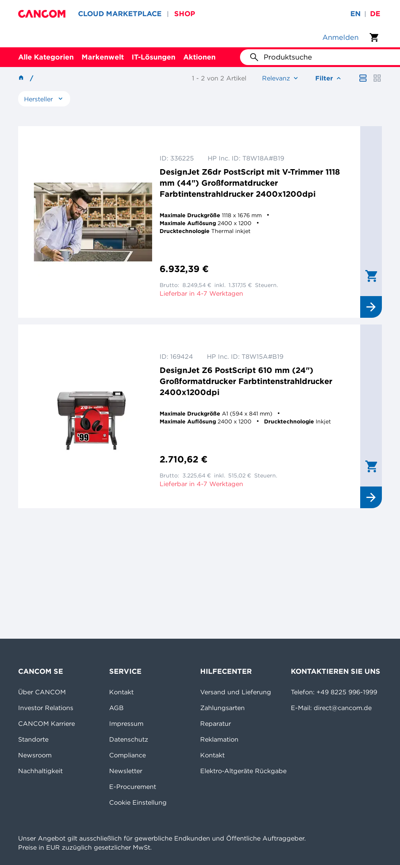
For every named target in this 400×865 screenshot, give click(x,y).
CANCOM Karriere (46, 723)
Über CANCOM (42, 692)
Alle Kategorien (46, 57)
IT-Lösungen (153, 57)
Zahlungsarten (222, 708)
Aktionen (199, 57)
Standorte (33, 739)
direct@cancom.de (343, 708)
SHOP (184, 13)
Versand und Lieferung (235, 692)
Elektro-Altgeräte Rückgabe (243, 771)
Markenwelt (103, 57)
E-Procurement (132, 786)
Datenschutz (128, 739)
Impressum (126, 723)
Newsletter (125, 771)
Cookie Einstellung (138, 802)
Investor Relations (45, 708)
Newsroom (35, 755)
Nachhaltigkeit (40, 771)
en (355, 13)
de (375, 13)
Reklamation (219, 739)
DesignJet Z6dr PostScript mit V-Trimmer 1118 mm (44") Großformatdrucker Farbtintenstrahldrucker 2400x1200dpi (250, 183)
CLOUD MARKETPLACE (120, 13)
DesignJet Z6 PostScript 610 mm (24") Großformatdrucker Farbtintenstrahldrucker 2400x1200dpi (246, 381)
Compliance (127, 755)
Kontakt (121, 692)
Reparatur (215, 723)
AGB (116, 708)
